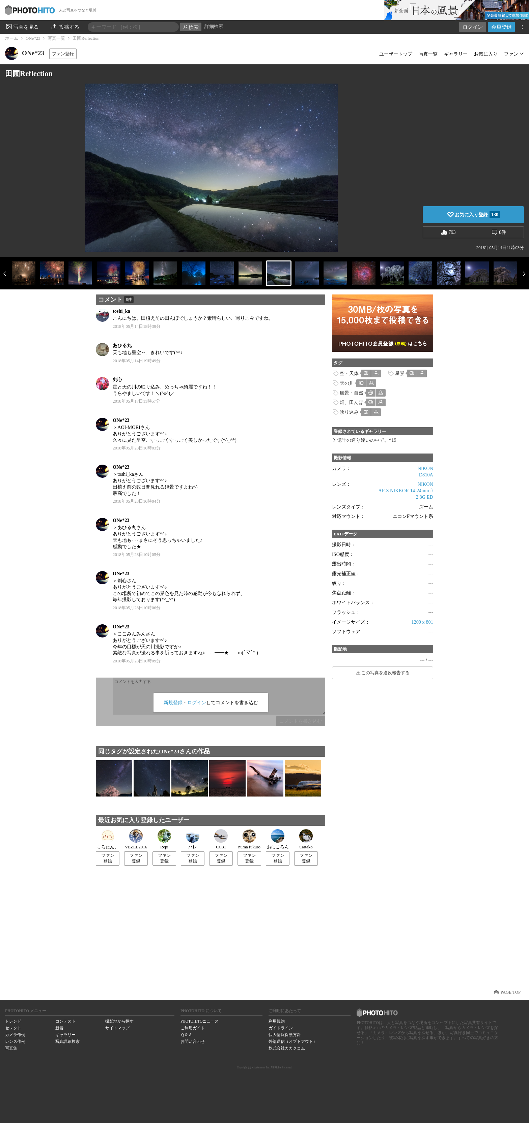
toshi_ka (121, 311)
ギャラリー (456, 54)
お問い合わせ (192, 1041)
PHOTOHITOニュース (199, 1021)
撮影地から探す (119, 1021)
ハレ (192, 839)
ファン (511, 54)
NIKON (425, 468)
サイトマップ (117, 1028)
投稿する (65, 26)
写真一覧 (56, 38)
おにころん (278, 839)
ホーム (11, 38)
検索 (191, 27)
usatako (306, 839)
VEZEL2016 (136, 839)
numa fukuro (249, 839)
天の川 (347, 383)
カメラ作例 (15, 1035)
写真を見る (22, 26)
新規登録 (173, 702)
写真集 (11, 1048)
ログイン (473, 27)
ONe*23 (33, 38)
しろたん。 (108, 839)
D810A (426, 474)
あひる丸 (122, 345)
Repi (164, 839)
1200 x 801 (422, 622)
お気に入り (486, 54)
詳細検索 (213, 26)
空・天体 (349, 373)
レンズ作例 (15, 1041)
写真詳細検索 (67, 1041)
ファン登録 (63, 53)
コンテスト (65, 1021)
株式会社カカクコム (287, 1048)
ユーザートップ (395, 54)
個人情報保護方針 (285, 1035)
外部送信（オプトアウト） (293, 1041)
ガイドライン (281, 1028)
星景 (400, 373)
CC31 (221, 839)
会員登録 (501, 27)
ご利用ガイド (192, 1028)
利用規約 (277, 1021)
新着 (59, 1028)
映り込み (349, 412)
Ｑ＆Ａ (186, 1035)
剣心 (117, 379)
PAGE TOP (511, 992)
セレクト (13, 1028)
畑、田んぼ (351, 402)
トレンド (13, 1021)
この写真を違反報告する (385, 672)
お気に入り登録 (477, 214)
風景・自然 (351, 393)
